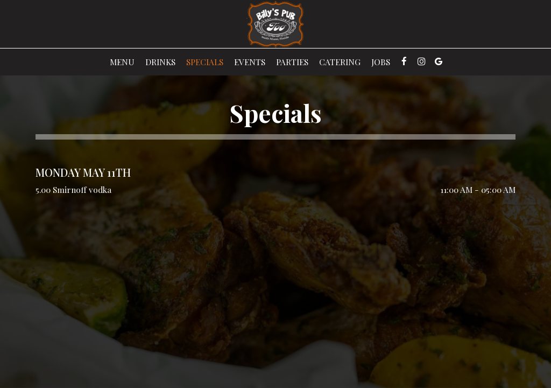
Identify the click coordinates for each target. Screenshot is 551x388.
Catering (340, 62)
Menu (122, 62)
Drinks (160, 62)
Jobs (380, 62)
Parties (292, 62)
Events (249, 62)
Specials (204, 62)
